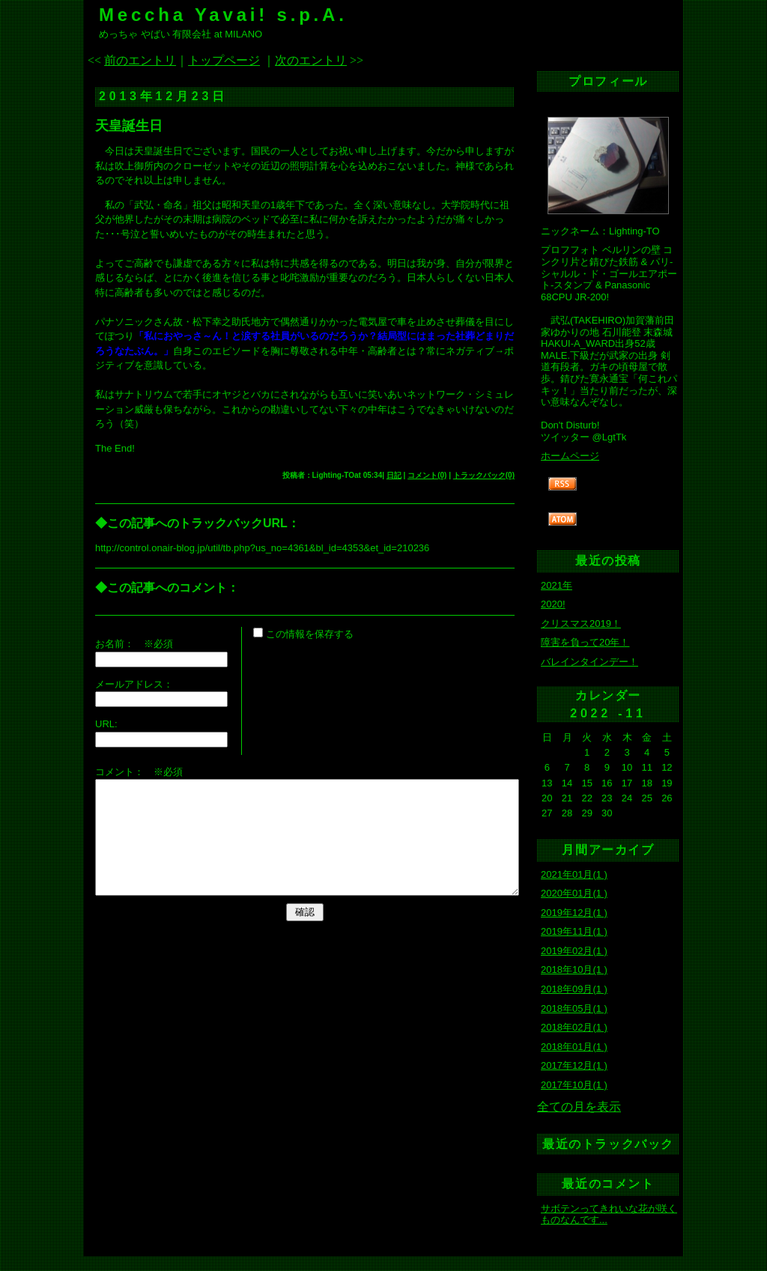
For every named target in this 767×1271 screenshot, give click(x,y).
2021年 (556, 585)
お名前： (119, 643)
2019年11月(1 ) (574, 931)
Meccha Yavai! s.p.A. (223, 14)
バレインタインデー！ (589, 661)
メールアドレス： (134, 684)
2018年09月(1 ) (574, 989)
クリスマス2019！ (581, 623)
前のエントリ (140, 60)
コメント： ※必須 (139, 771)
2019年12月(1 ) (574, 912)
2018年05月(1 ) (574, 1008)
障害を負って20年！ (585, 642)
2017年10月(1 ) (574, 1084)
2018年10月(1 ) (574, 969)
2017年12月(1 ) (574, 1065)
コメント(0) (426, 475)
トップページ (224, 60)
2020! (553, 604)
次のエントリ (311, 60)
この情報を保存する (303, 634)
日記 (393, 475)
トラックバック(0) (484, 475)
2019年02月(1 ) (574, 950)
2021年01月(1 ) (574, 874)
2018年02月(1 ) (574, 1027)
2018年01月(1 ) (574, 1046)
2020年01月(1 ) (574, 893)
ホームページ (570, 455)
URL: (106, 723)
